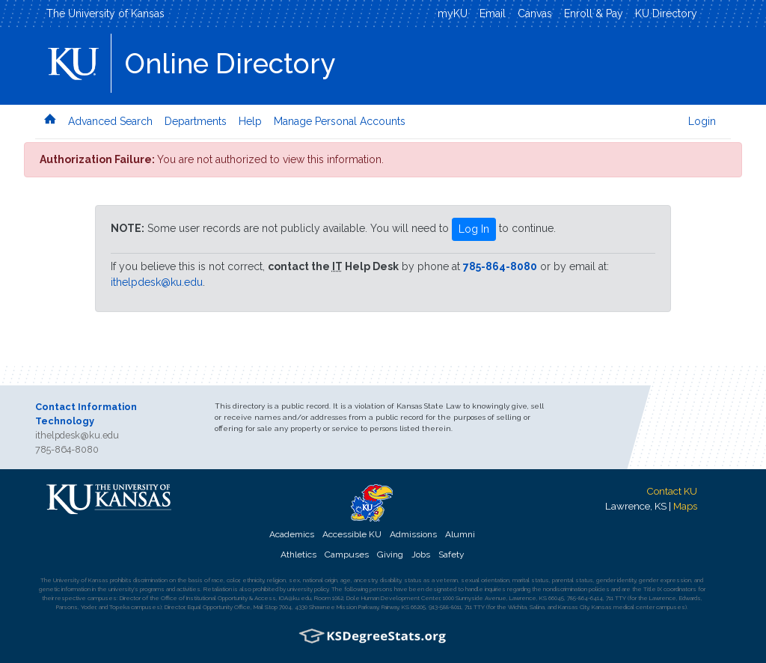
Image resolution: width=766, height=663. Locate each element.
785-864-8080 (500, 266)
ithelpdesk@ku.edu (157, 282)
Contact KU (671, 491)
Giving (390, 554)
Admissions (413, 534)
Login (702, 121)
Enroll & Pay (593, 13)
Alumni (460, 534)
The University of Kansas (105, 13)
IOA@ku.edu (295, 598)
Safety (451, 554)
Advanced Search (110, 121)
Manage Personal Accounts (339, 121)
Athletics (298, 554)
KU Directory (666, 13)
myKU (453, 13)
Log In (474, 229)
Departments (196, 121)
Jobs (420, 554)
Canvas (535, 13)
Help (250, 121)
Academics (291, 534)
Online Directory (230, 63)
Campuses (347, 554)
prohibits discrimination (139, 580)
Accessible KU (352, 534)
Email (492, 13)
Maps (685, 506)
